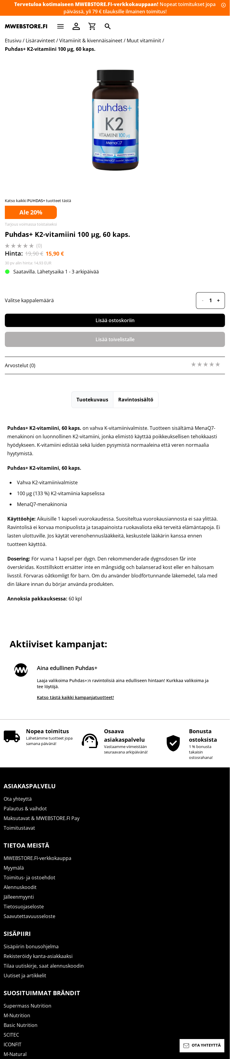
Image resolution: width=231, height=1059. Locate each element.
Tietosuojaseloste (24, 906)
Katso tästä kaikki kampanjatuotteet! (75, 697)
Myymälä (14, 868)
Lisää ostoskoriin (115, 581)
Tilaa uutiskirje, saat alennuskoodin (44, 966)
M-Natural (15, 1054)
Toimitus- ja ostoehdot (29, 877)
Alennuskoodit (20, 887)
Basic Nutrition (20, 1025)
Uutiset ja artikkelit (25, 975)
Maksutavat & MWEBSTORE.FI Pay (42, 818)
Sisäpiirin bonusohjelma (31, 946)
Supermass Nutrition (27, 1005)
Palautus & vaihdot (25, 808)
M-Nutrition (17, 1015)
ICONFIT (12, 1044)
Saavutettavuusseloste (29, 916)
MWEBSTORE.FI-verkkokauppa (37, 858)
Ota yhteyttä (18, 799)
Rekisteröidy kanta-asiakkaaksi (38, 956)
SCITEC (11, 1034)
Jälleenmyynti (19, 897)
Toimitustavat (19, 828)
